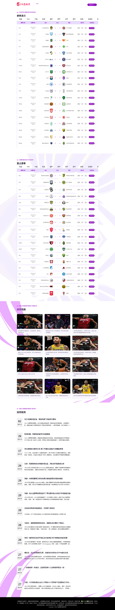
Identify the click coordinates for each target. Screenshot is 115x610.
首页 (37, 3)
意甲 (74, 19)
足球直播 (45, 3)
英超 (20, 19)
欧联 (81, 19)
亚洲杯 (90, 19)
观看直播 (91, 28)
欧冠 (43, 19)
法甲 (66, 19)
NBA (28, 19)
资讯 (71, 3)
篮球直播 (54, 3)
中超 (36, 19)
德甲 (51, 19)
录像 (77, 3)
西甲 (58, 19)
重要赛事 (63, 3)
